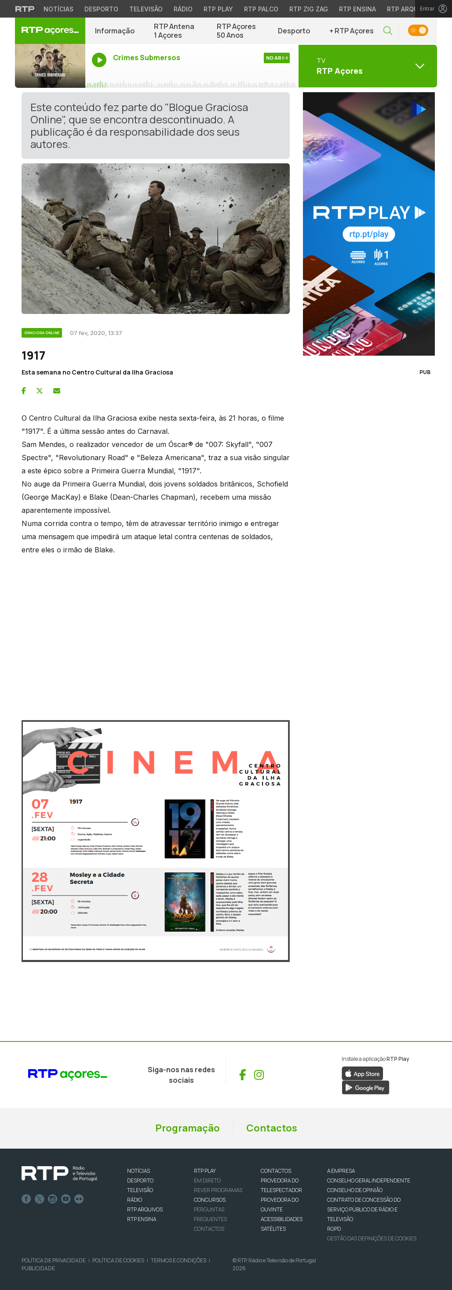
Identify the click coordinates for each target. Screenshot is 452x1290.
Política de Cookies (118, 1260)
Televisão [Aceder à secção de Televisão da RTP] (146, 9)
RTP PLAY (205, 1171)
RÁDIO (134, 1200)
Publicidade (38, 1268)
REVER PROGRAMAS (218, 1190)
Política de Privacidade (54, 1260)
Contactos (271, 1128)
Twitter (39, 1199)
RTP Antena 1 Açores (174, 31)
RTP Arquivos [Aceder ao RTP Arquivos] (410, 9)
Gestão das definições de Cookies (371, 1238)
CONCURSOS (210, 1200)
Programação (187, 1128)
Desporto (294, 31)
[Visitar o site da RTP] (25, 9)
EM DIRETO (207, 1180)
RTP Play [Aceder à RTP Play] (218, 9)
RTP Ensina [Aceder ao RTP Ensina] (357, 9)
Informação (115, 31)
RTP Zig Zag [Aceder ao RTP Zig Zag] (308, 9)
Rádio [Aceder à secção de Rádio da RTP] (183, 9)
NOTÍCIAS (138, 1171)
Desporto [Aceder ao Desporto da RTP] (101, 9)
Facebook (26, 1199)
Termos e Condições (178, 1260)
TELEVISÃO (140, 1190)
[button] (387, 31)
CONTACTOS (276, 1171)
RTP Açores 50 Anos (236, 31)
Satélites (273, 1228)
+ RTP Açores (351, 31)
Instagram (53, 1199)
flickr (79, 1199)
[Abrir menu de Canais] (366, 66)
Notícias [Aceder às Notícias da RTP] (58, 9)
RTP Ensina (141, 1219)
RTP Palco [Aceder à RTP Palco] (261, 9)
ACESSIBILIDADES (282, 1219)
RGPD (334, 1228)
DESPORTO (140, 1180)
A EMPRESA (341, 1171)
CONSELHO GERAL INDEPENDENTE (368, 1180)
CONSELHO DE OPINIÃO (355, 1190)
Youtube (66, 1199)
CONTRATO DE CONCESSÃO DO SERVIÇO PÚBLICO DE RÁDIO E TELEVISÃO (364, 1209)
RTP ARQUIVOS (145, 1209)
